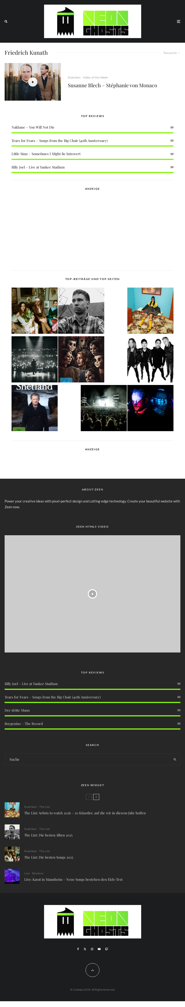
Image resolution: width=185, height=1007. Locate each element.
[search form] (87, 759)
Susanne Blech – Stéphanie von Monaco (112, 85)
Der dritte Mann (17, 710)
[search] (175, 759)
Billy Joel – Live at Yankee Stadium (38, 167)
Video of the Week (95, 77)
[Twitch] (106, 949)
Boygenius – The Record (24, 723)
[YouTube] (99, 949)
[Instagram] (92, 949)
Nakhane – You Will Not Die (33, 127)
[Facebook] (78, 949)
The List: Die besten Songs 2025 (48, 858)
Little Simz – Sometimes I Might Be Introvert (46, 153)
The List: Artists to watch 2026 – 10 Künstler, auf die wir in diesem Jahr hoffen (85, 813)
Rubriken (74, 77)
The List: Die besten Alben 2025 (48, 835)
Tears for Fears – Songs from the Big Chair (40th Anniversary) (59, 140)
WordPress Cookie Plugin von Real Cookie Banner (37, 1004)
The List (44, 807)
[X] (85, 949)
